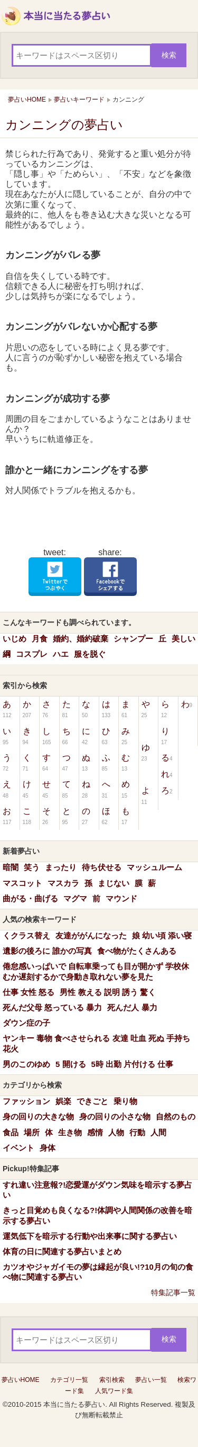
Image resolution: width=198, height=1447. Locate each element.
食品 (10, 1132)
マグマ (75, 898)
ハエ (61, 653)
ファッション (26, 1101)
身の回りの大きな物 (38, 1116)
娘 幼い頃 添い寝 (162, 935)
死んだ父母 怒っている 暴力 (52, 1007)
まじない (113, 883)
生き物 (70, 1132)
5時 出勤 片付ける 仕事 (132, 1064)
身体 (47, 1147)
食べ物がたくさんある (136, 950)
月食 (40, 638)
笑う (32, 867)
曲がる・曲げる (30, 898)
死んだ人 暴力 (132, 1007)
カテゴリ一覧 (69, 1379)
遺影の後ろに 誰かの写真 (47, 950)
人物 (116, 1132)
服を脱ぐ (90, 653)
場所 (32, 1132)
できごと (92, 1101)
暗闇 (10, 867)
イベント (18, 1147)
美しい (183, 638)
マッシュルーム (154, 867)
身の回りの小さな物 (114, 1116)
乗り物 (125, 1101)
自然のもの (175, 1116)
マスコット (22, 883)
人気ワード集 (114, 1391)
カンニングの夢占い (64, 124)
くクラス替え (26, 935)
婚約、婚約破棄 (80, 638)
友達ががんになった (91, 935)
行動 (137, 1132)
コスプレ (32, 653)
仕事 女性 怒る (28, 992)
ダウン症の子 (26, 1022)
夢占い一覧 (151, 1379)
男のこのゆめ (26, 1064)
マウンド (121, 898)
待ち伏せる (101, 867)
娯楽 (63, 1101)
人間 (158, 1132)
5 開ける (70, 1064)
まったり (61, 867)
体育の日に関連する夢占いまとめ (62, 1251)
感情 (95, 1132)
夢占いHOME (21, 1379)
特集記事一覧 (173, 1292)
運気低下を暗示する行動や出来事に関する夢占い (90, 1236)
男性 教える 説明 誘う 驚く (108, 992)
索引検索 (112, 1379)
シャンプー (133, 638)
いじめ (14, 638)
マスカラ (63, 883)
